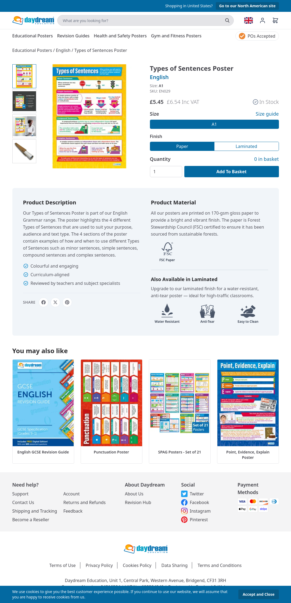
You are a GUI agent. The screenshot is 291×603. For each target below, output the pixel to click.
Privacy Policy (99, 565)
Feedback (72, 511)
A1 (214, 124)
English (64, 50)
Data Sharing (174, 565)
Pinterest (194, 519)
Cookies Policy (137, 565)
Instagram (196, 511)
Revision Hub (138, 502)
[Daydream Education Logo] (145, 549)
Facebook (195, 502)
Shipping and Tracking (34, 511)
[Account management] (265, 20)
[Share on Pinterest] (67, 302)
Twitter (192, 494)
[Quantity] (166, 171)
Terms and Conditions (219, 565)
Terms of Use (62, 565)
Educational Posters (32, 50)
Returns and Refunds (84, 502)
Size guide (267, 114)
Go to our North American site (247, 5)
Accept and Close (258, 594)
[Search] (145, 20)
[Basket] (275, 20)
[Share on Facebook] (43, 302)
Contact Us (23, 502)
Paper (182, 146)
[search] (227, 20)
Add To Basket (231, 172)
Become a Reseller (30, 520)
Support (20, 494)
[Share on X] (55, 302)
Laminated (246, 146)
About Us (134, 494)
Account (71, 494)
